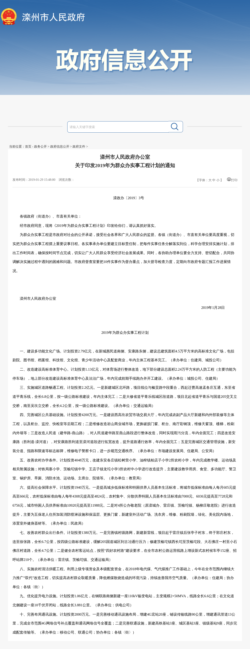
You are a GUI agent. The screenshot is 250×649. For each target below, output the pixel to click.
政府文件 (78, 146)
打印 (234, 180)
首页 (28, 146)
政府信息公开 (59, 146)
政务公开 (40, 146)
